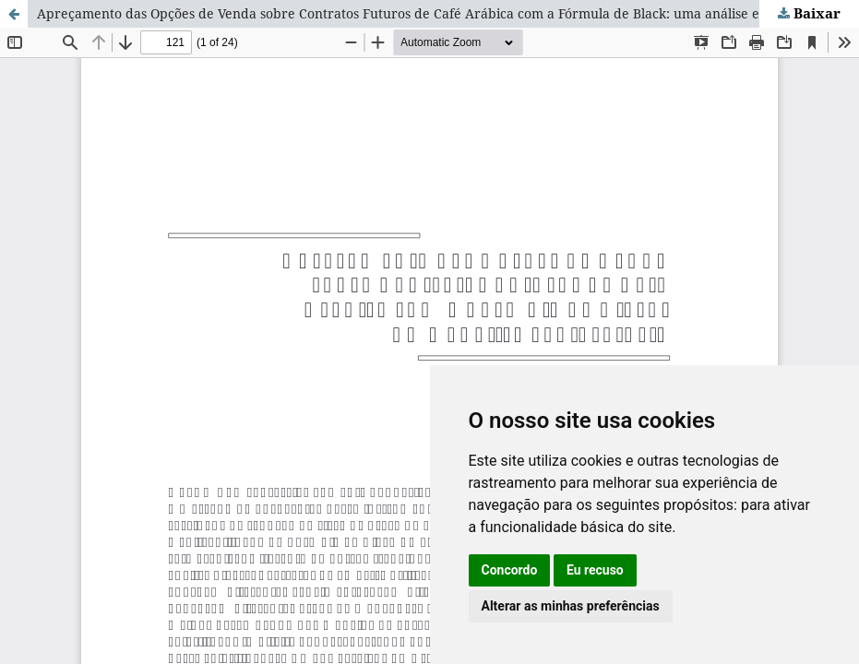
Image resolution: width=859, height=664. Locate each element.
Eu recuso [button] (595, 570)
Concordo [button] (510, 570)
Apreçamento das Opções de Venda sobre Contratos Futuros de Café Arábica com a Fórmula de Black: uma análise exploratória (433, 13)
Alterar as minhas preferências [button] (571, 606)
